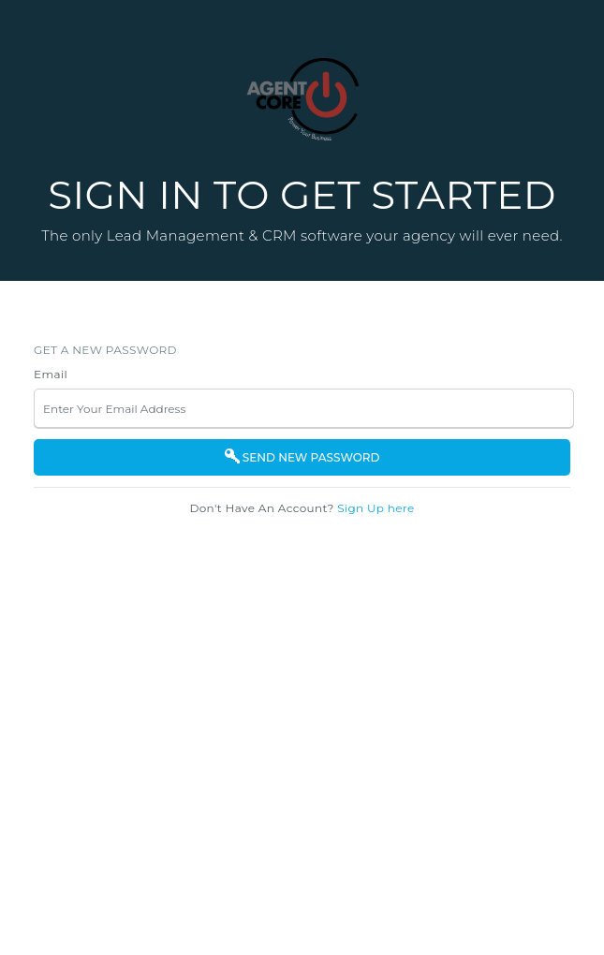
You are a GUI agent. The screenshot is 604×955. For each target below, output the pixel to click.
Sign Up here (375, 508)
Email (50, 374)
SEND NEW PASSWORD (302, 456)
